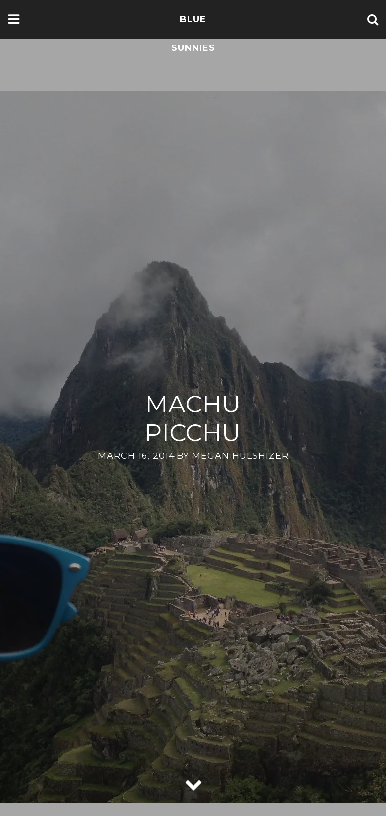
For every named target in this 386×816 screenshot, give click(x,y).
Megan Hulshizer (240, 456)
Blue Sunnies (193, 33)
